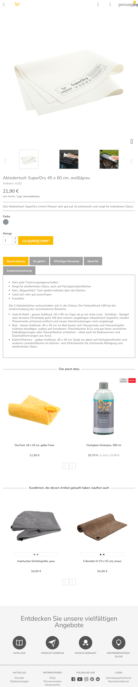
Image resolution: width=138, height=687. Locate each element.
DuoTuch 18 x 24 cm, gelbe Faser (34, 445)
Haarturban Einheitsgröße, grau (36, 561)
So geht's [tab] (39, 261)
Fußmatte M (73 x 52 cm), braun (102, 561)
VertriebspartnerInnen (118, 678)
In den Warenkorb (36, 240)
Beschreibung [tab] (16, 261)
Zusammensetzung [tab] (19, 271)
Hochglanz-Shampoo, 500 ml (103, 445)
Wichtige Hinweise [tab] (66, 261)
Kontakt (19, 678)
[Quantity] (7, 240)
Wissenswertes (52, 681)
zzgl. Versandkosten (28, 196)
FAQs (52, 678)
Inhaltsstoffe (52, 685)
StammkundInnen (118, 681)
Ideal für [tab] (93, 261)
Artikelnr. (8, 183)
